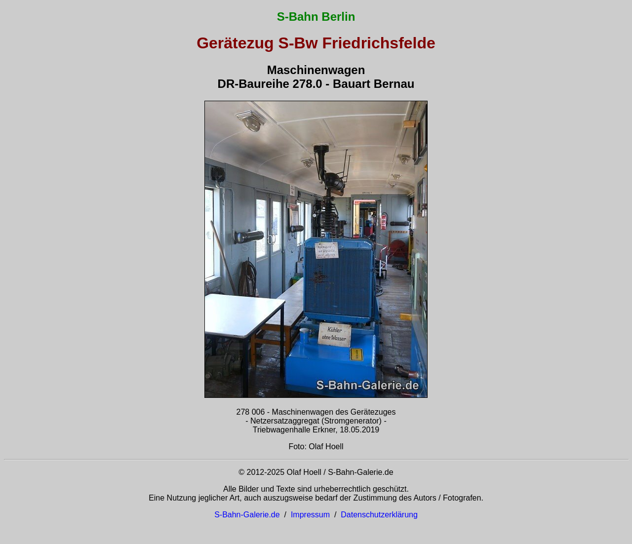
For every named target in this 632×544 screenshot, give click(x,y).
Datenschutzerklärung (379, 514)
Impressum (310, 514)
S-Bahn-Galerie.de (247, 514)
